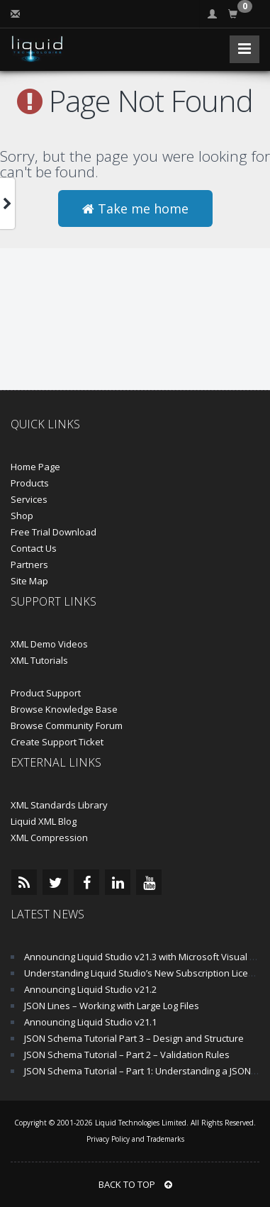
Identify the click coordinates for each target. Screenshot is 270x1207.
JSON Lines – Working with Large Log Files (111, 1005)
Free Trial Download (53, 531)
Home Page (35, 466)
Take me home (135, 208)
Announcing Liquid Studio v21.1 (90, 1022)
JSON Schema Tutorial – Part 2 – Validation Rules (127, 1054)
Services (29, 499)
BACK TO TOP (135, 1184)
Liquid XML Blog (44, 821)
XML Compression (49, 837)
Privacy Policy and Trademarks (135, 1139)
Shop (22, 515)
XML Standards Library (59, 805)
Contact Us (34, 548)
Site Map (29, 580)
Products (30, 483)
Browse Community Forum (67, 725)
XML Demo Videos (49, 644)
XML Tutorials (39, 660)
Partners (29, 564)
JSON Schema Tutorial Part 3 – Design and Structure (134, 1038)
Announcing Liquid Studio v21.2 (90, 989)
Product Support (46, 692)
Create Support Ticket (57, 741)
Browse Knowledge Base (64, 709)
